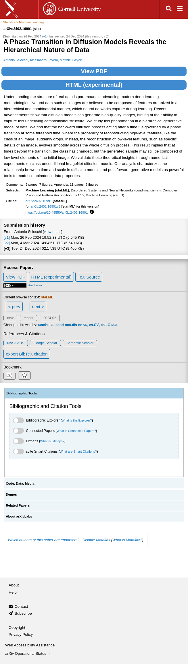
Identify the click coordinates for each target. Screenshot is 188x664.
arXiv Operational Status (28, 653)
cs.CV (94, 325)
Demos (11, 494)
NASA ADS (15, 343)
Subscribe (23, 613)
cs (85, 325)
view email (52, 232)
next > (38, 306)
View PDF (94, 71)
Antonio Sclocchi (15, 60)
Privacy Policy (21, 634)
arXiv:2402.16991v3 (45, 206)
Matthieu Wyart (71, 60)
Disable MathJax (96, 540)
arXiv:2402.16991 (39, 201)
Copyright (17, 627)
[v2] (7, 243)
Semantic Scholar (79, 343)
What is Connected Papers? (76, 430)
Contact (21, 606)
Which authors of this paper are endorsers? (43, 540)
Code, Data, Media (20, 483)
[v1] (7, 237)
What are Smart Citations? (78, 451)
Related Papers (18, 505)
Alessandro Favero (44, 60)
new (10, 318)
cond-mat (45, 325)
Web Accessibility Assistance (30, 645)
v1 (45, 36)
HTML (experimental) (94, 85)
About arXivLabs (19, 516)
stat (114, 325)
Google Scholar (45, 343)
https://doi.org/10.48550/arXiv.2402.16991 (57, 212)
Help (13, 592)
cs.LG (105, 325)
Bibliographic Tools (21, 393)
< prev (14, 306)
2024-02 (49, 318)
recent (28, 318)
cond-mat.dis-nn (68, 325)
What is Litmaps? (52, 441)
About (14, 585)
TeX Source (89, 276)
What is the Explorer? (77, 420)
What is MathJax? (127, 540)
